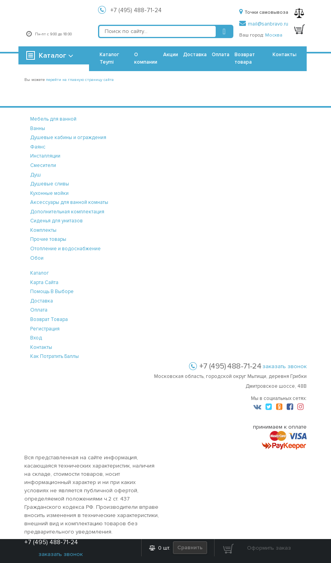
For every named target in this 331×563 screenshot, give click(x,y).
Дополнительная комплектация (67, 212)
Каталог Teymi (109, 58)
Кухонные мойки (49, 193)
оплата (38, 310)
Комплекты (43, 230)
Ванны (37, 128)
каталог (39, 273)
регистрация (45, 329)
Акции (170, 54)
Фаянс (37, 147)
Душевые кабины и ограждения (68, 137)
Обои (37, 258)
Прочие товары (48, 239)
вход (36, 338)
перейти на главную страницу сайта (80, 79)
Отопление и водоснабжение (65, 249)
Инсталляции (45, 156)
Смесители (43, 165)
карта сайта (44, 282)
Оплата (220, 54)
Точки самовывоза (263, 12)
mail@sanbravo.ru (263, 24)
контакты (41, 347)
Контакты (284, 54)
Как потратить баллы (54, 356)
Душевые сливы (49, 184)
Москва (273, 35)
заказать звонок (284, 366)
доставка (41, 301)
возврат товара (49, 319)
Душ (35, 175)
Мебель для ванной (53, 119)
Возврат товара (245, 58)
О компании (145, 58)
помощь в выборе (52, 291)
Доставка (195, 54)
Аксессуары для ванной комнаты (69, 202)
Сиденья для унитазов (56, 221)
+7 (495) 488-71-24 (136, 10)
